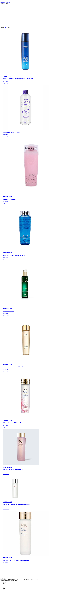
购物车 (9, 2)
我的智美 (6, 2)
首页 (6, 27)
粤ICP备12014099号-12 (36, 579)
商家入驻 (2, 2)
